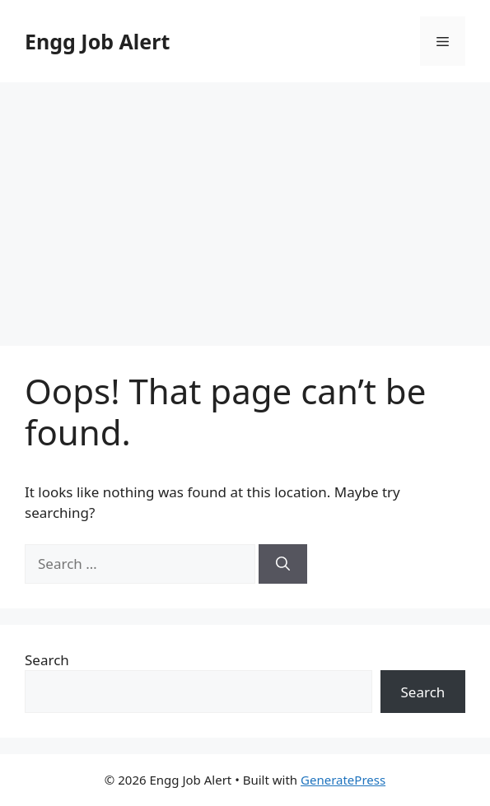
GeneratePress (343, 779)
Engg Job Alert (97, 41)
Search (47, 659)
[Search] (283, 564)
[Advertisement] (245, 206)
